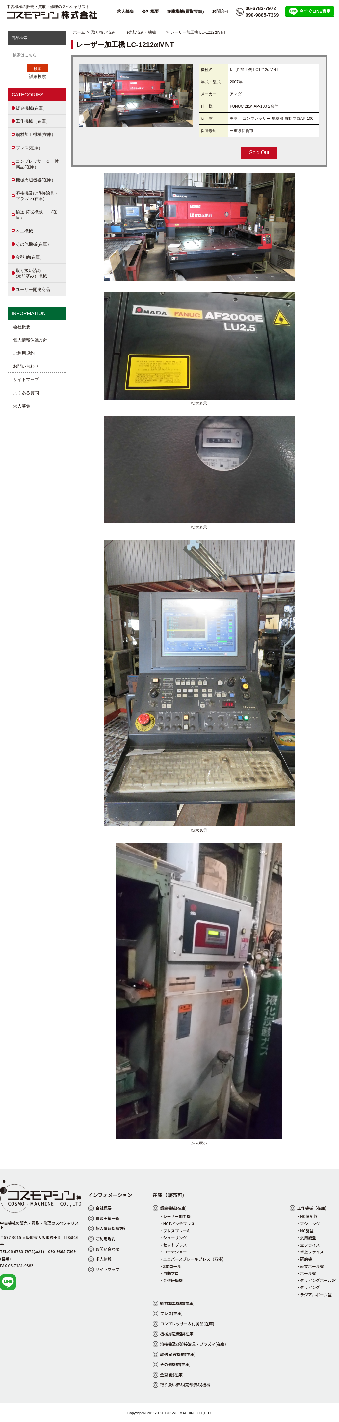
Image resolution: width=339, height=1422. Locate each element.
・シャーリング (173, 1237)
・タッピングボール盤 (316, 1280)
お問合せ (220, 11)
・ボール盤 (306, 1273)
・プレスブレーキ (175, 1230)
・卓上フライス (310, 1251)
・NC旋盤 (305, 1230)
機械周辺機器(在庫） (36, 179)
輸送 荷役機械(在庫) (178, 1354)
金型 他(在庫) (172, 1374)
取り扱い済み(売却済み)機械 (185, 1384)
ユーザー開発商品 (33, 289)
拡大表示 (199, 401)
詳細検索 (37, 76)
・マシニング (308, 1223)
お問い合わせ (26, 366)
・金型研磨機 (171, 1280)
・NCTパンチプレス (177, 1223)
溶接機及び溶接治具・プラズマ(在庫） (37, 196)
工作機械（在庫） (33, 121)
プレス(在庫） (29, 147)
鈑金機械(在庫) (173, 1208)
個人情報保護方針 (30, 339)
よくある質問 (26, 392)
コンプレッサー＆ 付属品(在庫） (37, 164)
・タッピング (308, 1287)
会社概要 (150, 11)
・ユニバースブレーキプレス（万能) (191, 1259)
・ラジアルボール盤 (314, 1294)
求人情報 (104, 1259)
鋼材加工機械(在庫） (36, 134)
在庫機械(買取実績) (185, 11)
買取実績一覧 (107, 1218)
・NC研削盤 (307, 1216)
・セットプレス (173, 1245)
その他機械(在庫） (33, 244)
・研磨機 (304, 1259)
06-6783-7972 (261, 8)
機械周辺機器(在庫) (177, 1333)
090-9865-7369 (262, 15)
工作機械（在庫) (311, 1208)
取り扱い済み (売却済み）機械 (127, 32)
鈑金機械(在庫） (31, 108)
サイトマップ (26, 379)
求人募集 (125, 11)
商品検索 (19, 38)
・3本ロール (170, 1266)
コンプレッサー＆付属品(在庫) (187, 1323)
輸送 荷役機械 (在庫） (36, 214)
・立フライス (308, 1245)
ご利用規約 (24, 353)
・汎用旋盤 (306, 1237)
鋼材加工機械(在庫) (177, 1303)
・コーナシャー (173, 1251)
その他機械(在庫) (175, 1364)
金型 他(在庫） (30, 257)
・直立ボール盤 (310, 1266)
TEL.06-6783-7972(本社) (22, 1251)
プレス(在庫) (171, 1313)
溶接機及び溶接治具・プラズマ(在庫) (193, 1344)
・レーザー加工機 (175, 1216)
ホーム (79, 32)
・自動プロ (169, 1273)
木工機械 (24, 230)
